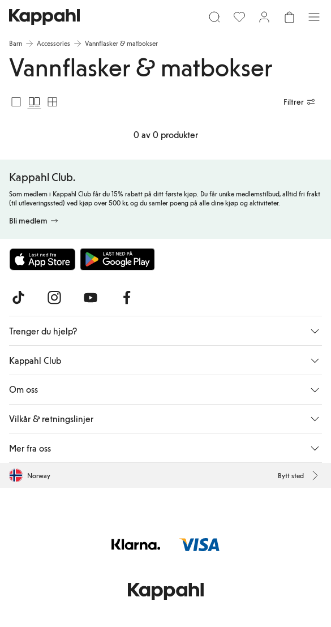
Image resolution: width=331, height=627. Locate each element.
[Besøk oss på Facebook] (127, 298)
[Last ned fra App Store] (42, 259)
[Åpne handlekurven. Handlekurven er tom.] (289, 17)
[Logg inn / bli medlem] (264, 17)
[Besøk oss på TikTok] (18, 298)
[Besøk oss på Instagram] (54, 298)
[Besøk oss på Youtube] (90, 298)
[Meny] (314, 17)
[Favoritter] (239, 17)
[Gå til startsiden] (44, 17)
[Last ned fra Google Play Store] (117, 259)
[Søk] (214, 17)
